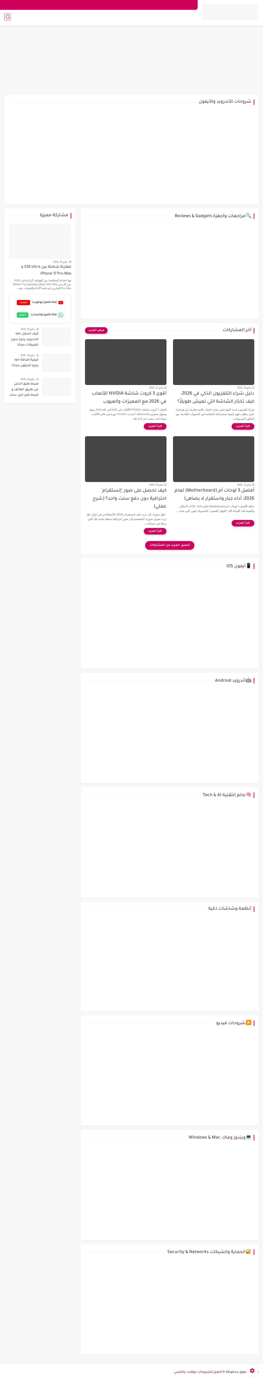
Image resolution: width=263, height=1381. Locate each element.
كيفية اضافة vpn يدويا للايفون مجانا (25, 363)
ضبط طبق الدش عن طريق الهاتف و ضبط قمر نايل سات (24, 389)
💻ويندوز (138, 18)
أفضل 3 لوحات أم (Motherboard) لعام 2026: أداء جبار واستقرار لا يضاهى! (214, 494)
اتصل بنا (172, 4)
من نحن (188, 4)
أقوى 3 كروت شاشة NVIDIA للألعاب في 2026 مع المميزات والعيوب (129, 397)
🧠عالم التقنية (12, 18)
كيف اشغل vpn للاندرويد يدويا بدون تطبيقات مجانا (25, 339)
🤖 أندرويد (185, 18)
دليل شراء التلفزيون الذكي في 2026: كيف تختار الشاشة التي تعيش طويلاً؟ (215, 397)
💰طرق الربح (72, 18)
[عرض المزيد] (96, 330)
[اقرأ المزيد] (243, 426)
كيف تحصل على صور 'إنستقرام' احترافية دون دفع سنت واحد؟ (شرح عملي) (129, 498)
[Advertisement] (131, 61)
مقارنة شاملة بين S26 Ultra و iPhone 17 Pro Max (46, 270)
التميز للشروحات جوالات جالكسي (198, 1372)
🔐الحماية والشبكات (43, 18)
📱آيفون (161, 18)
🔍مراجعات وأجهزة (107, 18)
